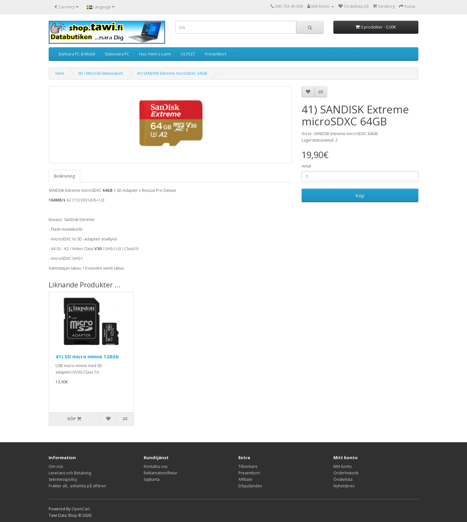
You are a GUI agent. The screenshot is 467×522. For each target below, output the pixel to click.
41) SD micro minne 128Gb (87, 356)
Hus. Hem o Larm (155, 54)
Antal (306, 166)
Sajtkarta (152, 479)
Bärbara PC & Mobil (77, 54)
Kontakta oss (155, 466)
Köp (360, 195)
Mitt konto (342, 466)
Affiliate (245, 479)
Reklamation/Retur (160, 473)
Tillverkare (247, 466)
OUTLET (188, 54)
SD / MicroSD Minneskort (100, 73)
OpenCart (81, 509)
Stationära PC (117, 54)
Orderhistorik (345, 473)
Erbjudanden (250, 486)
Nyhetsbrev (343, 486)
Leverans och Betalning (70, 473)
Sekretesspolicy (63, 479)
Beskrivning (64, 176)
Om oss (56, 466)
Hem (59, 73)
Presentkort (215, 54)
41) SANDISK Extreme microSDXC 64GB (172, 73)
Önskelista (343, 479)
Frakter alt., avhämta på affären (77, 486)
